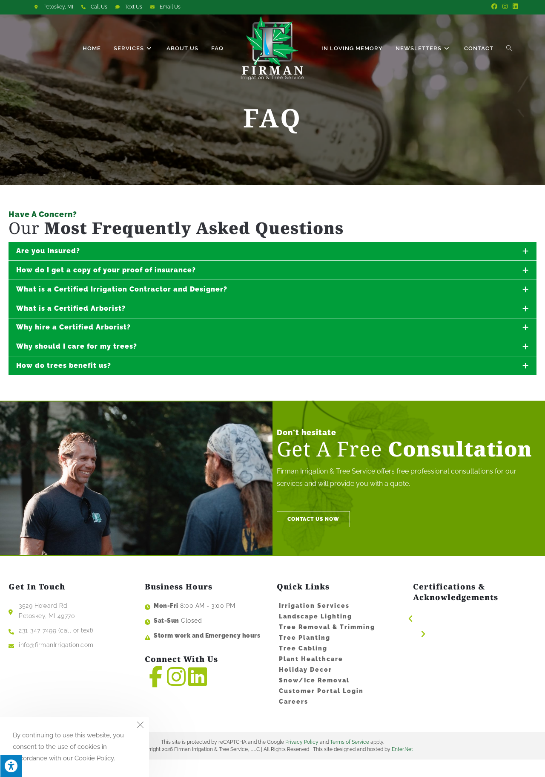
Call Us (99, 7)
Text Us (133, 7)
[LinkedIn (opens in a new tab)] (514, 7)
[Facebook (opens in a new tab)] (494, 7)
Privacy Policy (301, 760)
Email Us (170, 7)
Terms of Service (349, 760)
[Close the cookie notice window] (140, 725)
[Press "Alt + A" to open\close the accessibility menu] (11, 766)
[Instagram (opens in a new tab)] (505, 7)
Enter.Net (402, 767)
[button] (468, 631)
